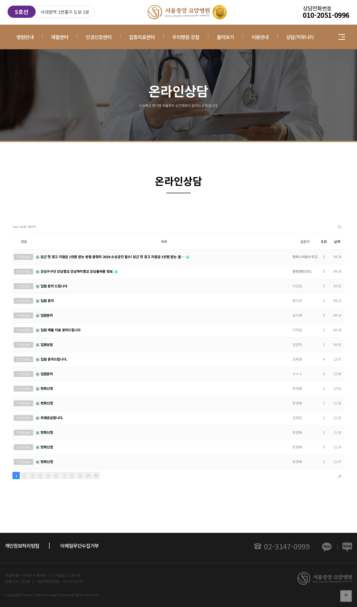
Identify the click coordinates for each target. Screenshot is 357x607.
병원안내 (24, 36)
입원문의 (44, 315)
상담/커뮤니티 (300, 36)
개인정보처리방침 (22, 545)
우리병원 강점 (185, 36)
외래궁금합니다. (49, 417)
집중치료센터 (142, 36)
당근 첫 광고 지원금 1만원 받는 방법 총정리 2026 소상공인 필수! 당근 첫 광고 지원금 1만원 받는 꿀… (110, 256)
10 (88, 475)
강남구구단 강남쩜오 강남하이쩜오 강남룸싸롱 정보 (75, 271)
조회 (324, 241)
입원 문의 (45, 300)
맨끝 (96, 475)
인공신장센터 (98, 36)
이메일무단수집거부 (79, 545)
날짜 (337, 241)
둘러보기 (225, 36)
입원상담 (44, 344)
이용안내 (260, 36)
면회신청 (44, 388)
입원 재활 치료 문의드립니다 (58, 329)
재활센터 (59, 36)
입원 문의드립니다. (51, 359)
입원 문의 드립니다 (51, 285)
